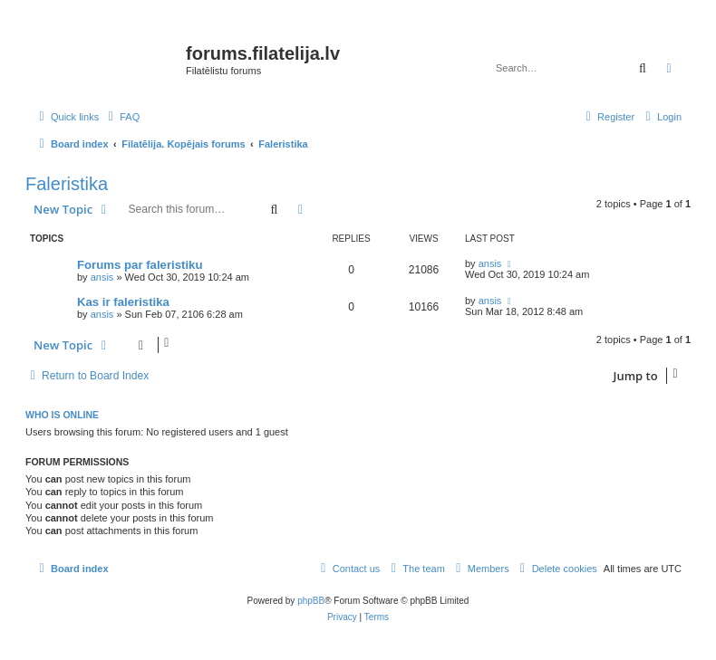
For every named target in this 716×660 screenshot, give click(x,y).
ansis (102, 277)
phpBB (310, 601)
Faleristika (66, 184)
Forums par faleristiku (140, 265)
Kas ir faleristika (123, 302)
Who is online (62, 414)
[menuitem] (121, 117)
